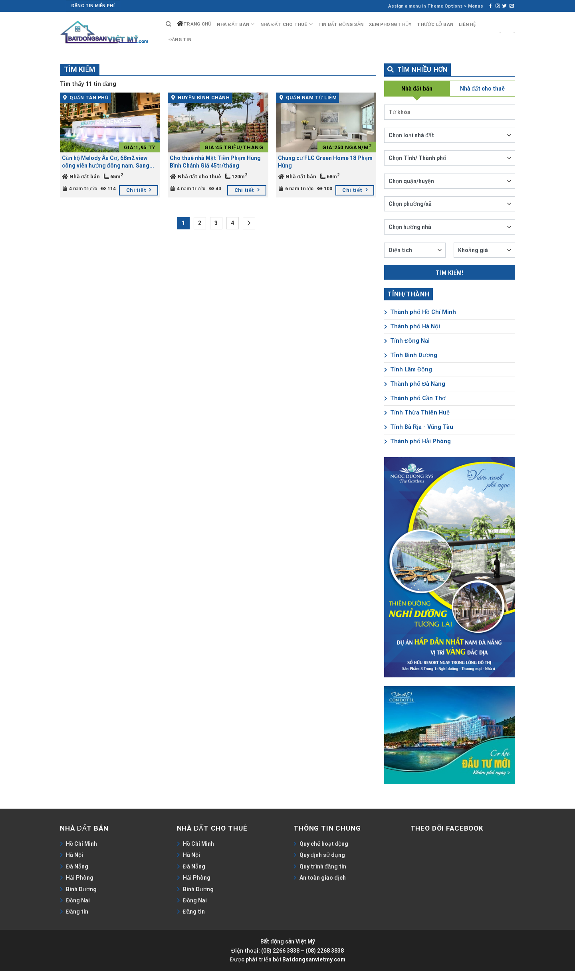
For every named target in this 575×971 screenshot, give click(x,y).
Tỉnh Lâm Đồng (408, 369)
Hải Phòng (79, 877)
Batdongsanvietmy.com (313, 959)
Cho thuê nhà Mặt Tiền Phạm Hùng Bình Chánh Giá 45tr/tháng (215, 161)
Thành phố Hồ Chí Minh (420, 312)
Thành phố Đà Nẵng (414, 384)
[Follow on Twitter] (504, 6)
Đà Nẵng (77, 866)
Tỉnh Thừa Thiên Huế (417, 412)
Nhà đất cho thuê (286, 24)
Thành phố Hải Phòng (417, 441)
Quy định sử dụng (322, 855)
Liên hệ (467, 24)
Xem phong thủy (390, 24)
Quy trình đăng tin (322, 866)
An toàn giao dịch (322, 877)
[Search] (168, 24)
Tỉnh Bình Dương (410, 355)
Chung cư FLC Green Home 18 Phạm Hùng (325, 161)
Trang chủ (197, 24)
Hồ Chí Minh (81, 844)
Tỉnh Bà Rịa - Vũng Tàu (418, 427)
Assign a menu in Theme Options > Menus (435, 6)
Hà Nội (74, 855)
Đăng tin (180, 39)
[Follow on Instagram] (498, 6)
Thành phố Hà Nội (412, 326)
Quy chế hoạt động (323, 844)
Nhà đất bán (235, 24)
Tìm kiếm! (450, 273)
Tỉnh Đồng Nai (407, 340)
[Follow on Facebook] (490, 6)
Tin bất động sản (340, 24)
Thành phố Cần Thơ (415, 398)
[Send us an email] (512, 6)
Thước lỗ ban (435, 24)
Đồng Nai (78, 900)
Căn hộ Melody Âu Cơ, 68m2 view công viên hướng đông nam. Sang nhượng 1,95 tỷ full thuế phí (105, 162)
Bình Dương (81, 889)
